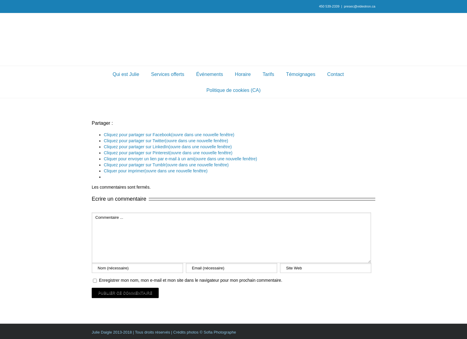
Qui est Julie (126, 74)
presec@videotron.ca (359, 6)
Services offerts (167, 74)
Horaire (243, 74)
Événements (209, 74)
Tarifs (268, 74)
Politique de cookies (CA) (233, 90)
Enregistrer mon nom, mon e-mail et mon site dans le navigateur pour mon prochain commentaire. (190, 280)
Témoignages (300, 74)
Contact (335, 74)
